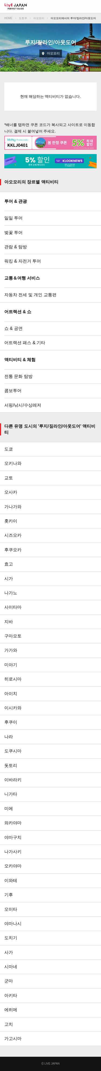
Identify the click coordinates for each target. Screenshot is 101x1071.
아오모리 (38, 18)
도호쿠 (23, 18)
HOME (8, 18)
